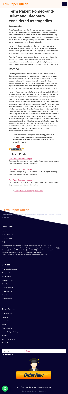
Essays (17, 191)
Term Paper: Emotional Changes (20, 159)
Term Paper (39, 191)
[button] (5, 389)
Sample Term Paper (27, 191)
